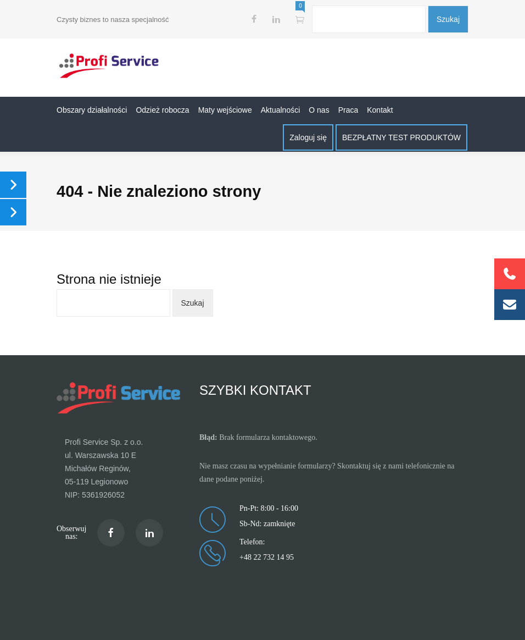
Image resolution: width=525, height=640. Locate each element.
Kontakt (380, 110)
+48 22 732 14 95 (266, 557)
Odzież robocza (162, 110)
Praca (348, 110)
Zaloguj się (308, 137)
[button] (509, 304)
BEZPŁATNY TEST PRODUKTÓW (401, 137)
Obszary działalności (92, 110)
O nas (319, 110)
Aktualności (280, 110)
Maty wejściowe (225, 110)
